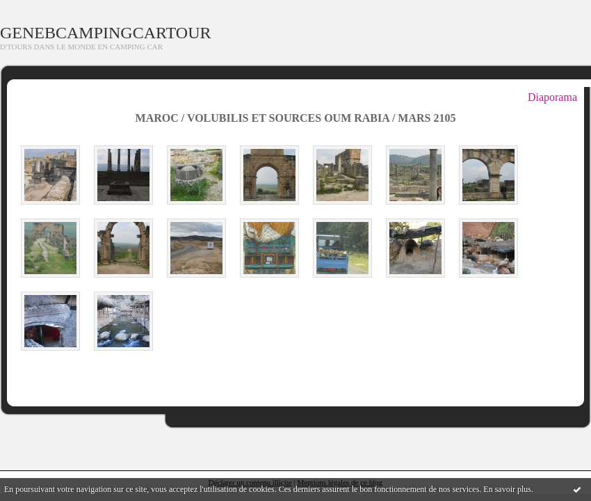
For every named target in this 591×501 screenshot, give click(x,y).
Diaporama (552, 97)
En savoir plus (507, 489)
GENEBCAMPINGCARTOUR (105, 33)
